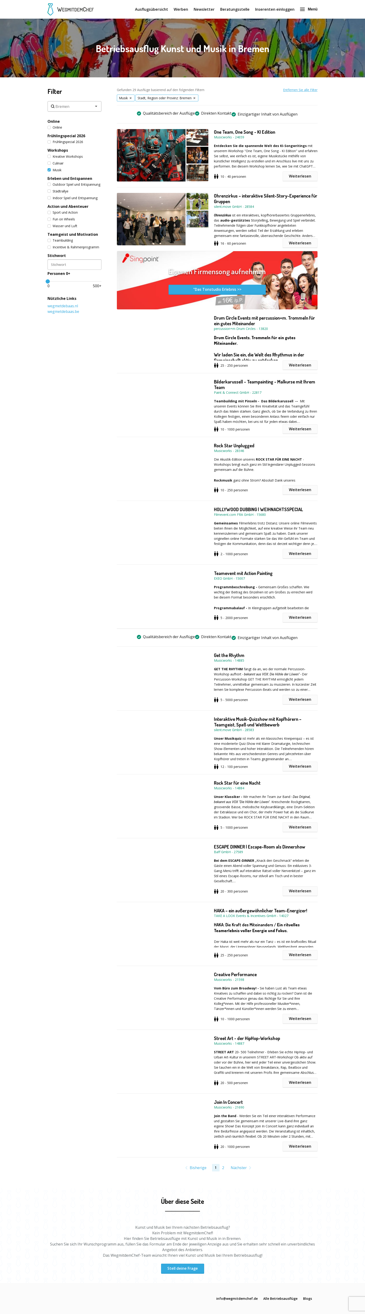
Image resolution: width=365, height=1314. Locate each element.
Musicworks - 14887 (229, 1043)
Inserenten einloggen (274, 9)
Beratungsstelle (235, 9)
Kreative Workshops (65, 156)
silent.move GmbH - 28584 (234, 206)
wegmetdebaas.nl (62, 305)
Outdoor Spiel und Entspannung (73, 184)
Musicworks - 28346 (229, 450)
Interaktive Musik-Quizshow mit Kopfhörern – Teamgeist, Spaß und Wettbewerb (257, 721)
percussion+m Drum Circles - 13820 (241, 328)
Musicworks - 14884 (229, 788)
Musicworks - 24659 (229, 137)
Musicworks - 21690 (229, 1107)
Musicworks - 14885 (229, 660)
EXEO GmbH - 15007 (229, 578)
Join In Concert (228, 1102)
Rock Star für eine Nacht (237, 783)
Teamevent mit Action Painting (243, 573)
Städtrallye (57, 191)
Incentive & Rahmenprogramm (73, 247)
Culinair (55, 163)
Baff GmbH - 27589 (228, 852)
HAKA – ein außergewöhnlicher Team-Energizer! (260, 910)
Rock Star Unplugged (234, 445)
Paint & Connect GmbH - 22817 (237, 392)
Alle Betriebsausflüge (280, 1298)
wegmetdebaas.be (63, 311)
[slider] (48, 281)
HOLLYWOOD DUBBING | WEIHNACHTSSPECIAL (258, 509)
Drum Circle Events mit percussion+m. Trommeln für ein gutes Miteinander (264, 320)
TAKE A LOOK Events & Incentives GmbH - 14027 (251, 916)
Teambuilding (60, 240)
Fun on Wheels (61, 219)
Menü (309, 9)
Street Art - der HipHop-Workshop (247, 1038)
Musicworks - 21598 (229, 979)
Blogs (307, 1298)
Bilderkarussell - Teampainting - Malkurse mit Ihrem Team (264, 384)
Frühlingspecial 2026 (65, 142)
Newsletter (204, 9)
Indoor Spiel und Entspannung (72, 198)
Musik (54, 170)
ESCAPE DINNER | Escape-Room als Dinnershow (259, 846)
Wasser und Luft (62, 226)
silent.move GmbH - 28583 (234, 730)
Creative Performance (235, 974)
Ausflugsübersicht (151, 9)
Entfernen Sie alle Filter (300, 90)
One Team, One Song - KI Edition (244, 132)
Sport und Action (62, 212)
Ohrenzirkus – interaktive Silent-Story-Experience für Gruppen (265, 198)
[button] (165, 155)
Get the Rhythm (229, 655)
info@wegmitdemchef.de (237, 1298)
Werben (181, 9)
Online (54, 127)
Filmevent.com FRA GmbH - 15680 (240, 514)
